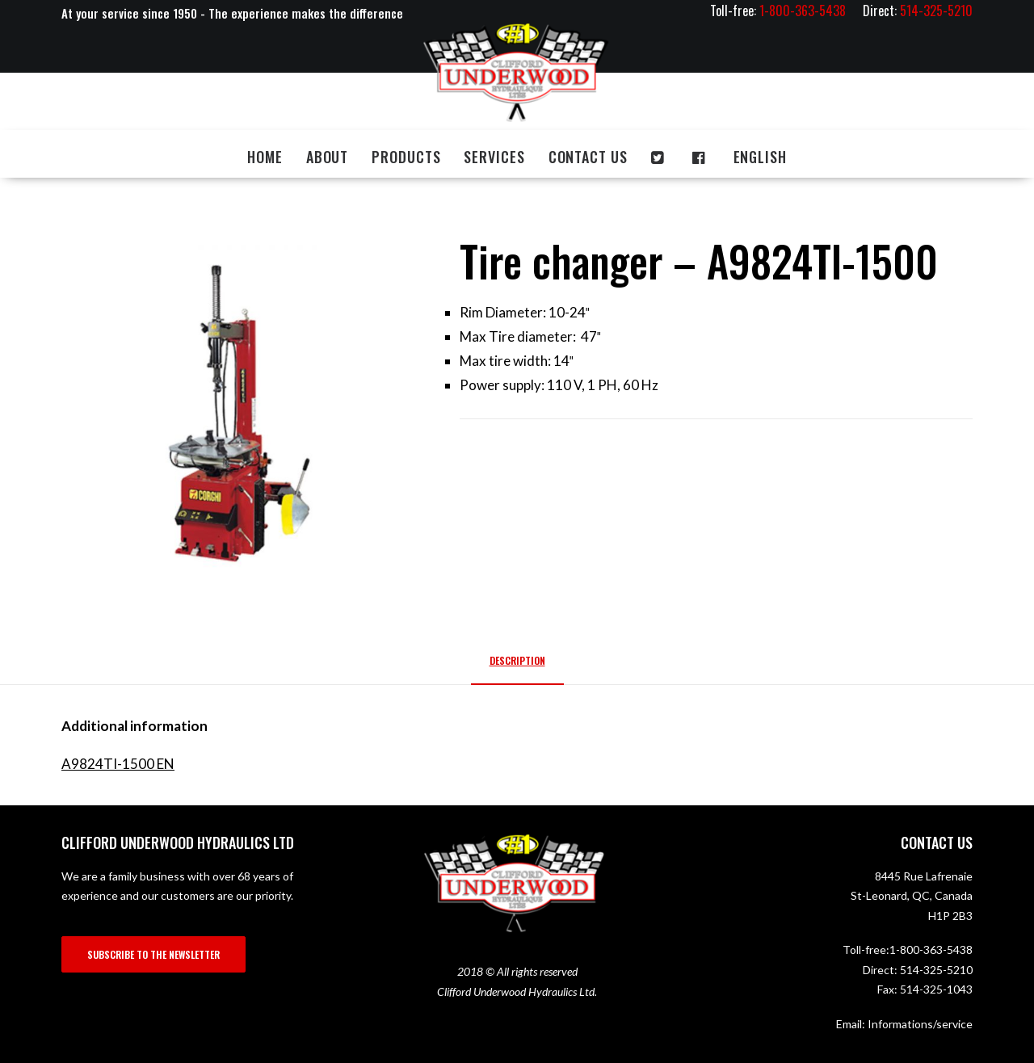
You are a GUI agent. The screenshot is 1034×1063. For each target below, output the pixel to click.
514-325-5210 (936, 970)
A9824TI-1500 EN (117, 763)
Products (406, 156)
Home (265, 156)
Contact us (588, 156)
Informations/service (920, 1024)
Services (494, 156)
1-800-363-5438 (931, 949)
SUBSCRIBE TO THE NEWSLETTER (153, 954)
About (327, 156)
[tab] (517, 667)
